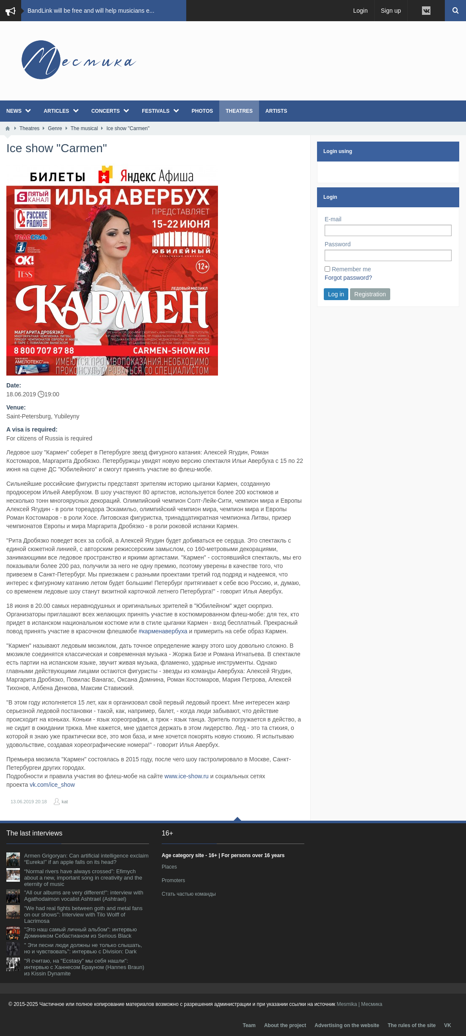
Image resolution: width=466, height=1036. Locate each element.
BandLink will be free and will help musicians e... (91, 10)
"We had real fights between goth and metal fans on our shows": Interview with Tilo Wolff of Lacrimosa (83, 914)
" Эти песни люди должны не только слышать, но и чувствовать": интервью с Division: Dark (83, 948)
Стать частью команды (189, 894)
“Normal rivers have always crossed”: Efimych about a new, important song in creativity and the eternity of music (83, 877)
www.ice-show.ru (187, 776)
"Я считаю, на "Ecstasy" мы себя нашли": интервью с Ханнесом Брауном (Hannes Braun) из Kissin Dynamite (84, 967)
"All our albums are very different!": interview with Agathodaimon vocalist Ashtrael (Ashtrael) (83, 895)
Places (169, 867)
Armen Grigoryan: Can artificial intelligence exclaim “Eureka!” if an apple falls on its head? (86, 858)
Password (337, 244)
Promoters (173, 880)
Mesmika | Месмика (359, 1004)
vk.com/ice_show (52, 784)
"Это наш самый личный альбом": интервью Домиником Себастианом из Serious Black (80, 932)
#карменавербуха (163, 631)
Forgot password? (348, 277)
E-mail (333, 219)
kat (65, 801)
